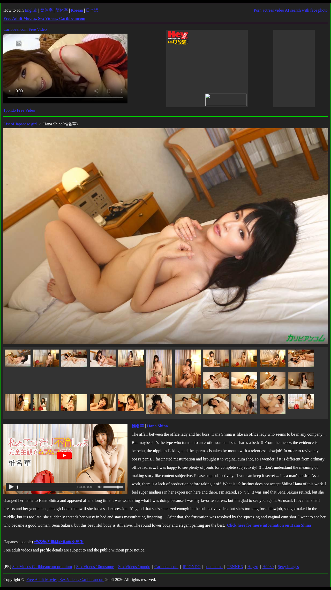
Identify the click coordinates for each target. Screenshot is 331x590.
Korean (77, 10)
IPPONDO (191, 566)
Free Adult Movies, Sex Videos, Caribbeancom (65, 579)
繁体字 (46, 10)
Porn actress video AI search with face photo (291, 10)
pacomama (214, 566)
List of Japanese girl (20, 124)
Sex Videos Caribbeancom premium (42, 566)
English (31, 10)
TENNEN (235, 566)
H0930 (268, 566)
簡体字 (62, 10)
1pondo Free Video (19, 110)
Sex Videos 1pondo (134, 566)
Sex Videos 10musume (95, 566)
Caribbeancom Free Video (25, 29)
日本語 (92, 10)
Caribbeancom (166, 566)
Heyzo (252, 566)
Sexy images (288, 566)
